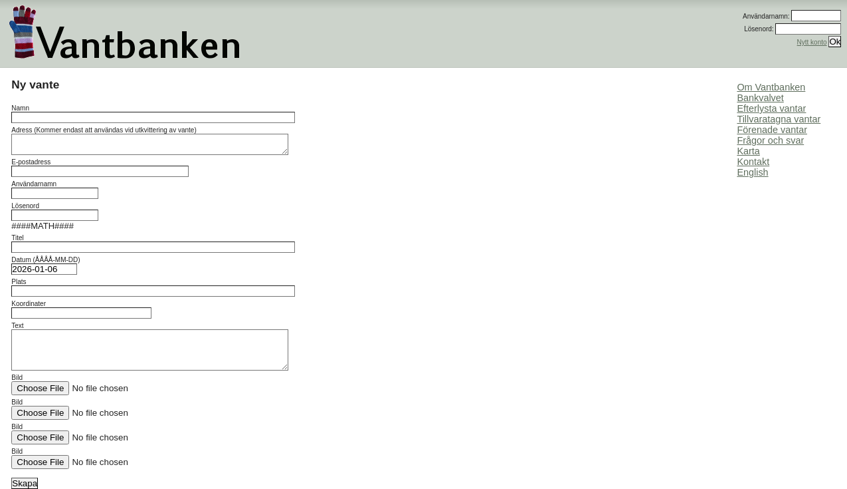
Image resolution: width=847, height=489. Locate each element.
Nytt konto (812, 42)
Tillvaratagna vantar (778, 119)
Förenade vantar (772, 129)
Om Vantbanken (771, 87)
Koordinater (81, 309)
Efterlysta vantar (771, 108)
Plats (153, 287)
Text (149, 346)
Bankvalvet (760, 97)
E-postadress (100, 167)
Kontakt (753, 161)
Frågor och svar (770, 140)
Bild (95, 384)
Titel (153, 243)
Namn (153, 113)
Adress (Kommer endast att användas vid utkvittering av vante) (149, 140)
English (752, 172)
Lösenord (54, 211)
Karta (748, 151)
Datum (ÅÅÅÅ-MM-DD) (45, 265)
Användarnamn (54, 189)
